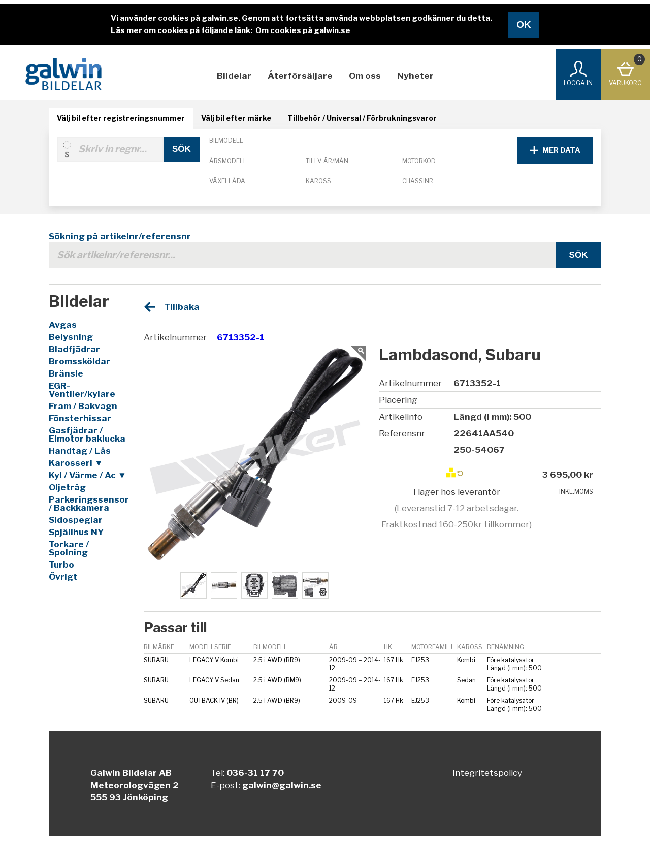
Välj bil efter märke (236, 118)
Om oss (365, 76)
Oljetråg (67, 487)
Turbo (61, 564)
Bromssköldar (79, 361)
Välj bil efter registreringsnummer (121, 118)
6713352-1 (240, 337)
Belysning (71, 337)
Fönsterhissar (80, 418)
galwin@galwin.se (281, 785)
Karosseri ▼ (76, 463)
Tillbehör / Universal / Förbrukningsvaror (362, 118)
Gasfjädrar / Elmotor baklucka (87, 434)
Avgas (63, 325)
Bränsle (66, 373)
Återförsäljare (300, 76)
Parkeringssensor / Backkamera (88, 503)
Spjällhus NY (76, 532)
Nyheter (415, 76)
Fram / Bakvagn (83, 406)
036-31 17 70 (255, 773)
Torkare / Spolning (69, 548)
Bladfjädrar (74, 349)
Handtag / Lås (80, 451)
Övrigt (63, 577)
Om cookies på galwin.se (302, 30)
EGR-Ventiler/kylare (82, 390)
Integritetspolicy (487, 773)
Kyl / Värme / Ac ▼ (87, 475)
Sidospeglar (76, 520)
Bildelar (234, 76)
